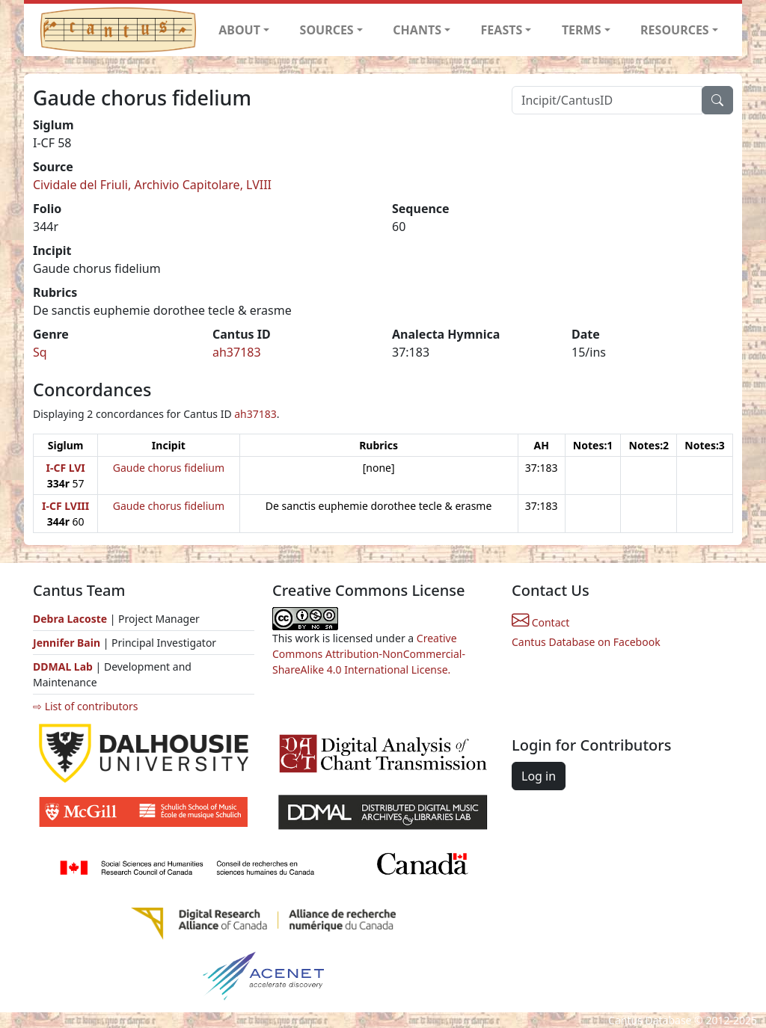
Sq (40, 352)
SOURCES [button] (327, 30)
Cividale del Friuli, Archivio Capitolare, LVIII (152, 184)
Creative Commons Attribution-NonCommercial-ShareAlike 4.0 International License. (368, 654)
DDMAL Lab (63, 666)
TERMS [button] (581, 30)
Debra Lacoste (70, 619)
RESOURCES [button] (674, 30)
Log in (538, 776)
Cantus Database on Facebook (586, 642)
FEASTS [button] (502, 30)
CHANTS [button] (417, 30)
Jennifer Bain (68, 642)
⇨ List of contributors (85, 706)
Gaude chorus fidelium (168, 468)
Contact (540, 622)
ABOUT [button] (239, 30)
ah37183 (236, 352)
